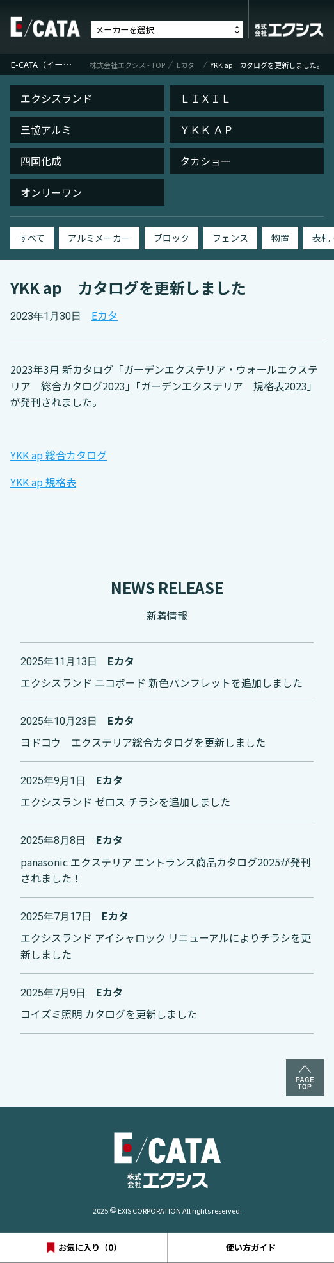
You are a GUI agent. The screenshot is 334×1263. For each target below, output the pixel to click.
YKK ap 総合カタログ (58, 455)
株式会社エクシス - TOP (127, 64)
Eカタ (186, 64)
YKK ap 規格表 (43, 482)
